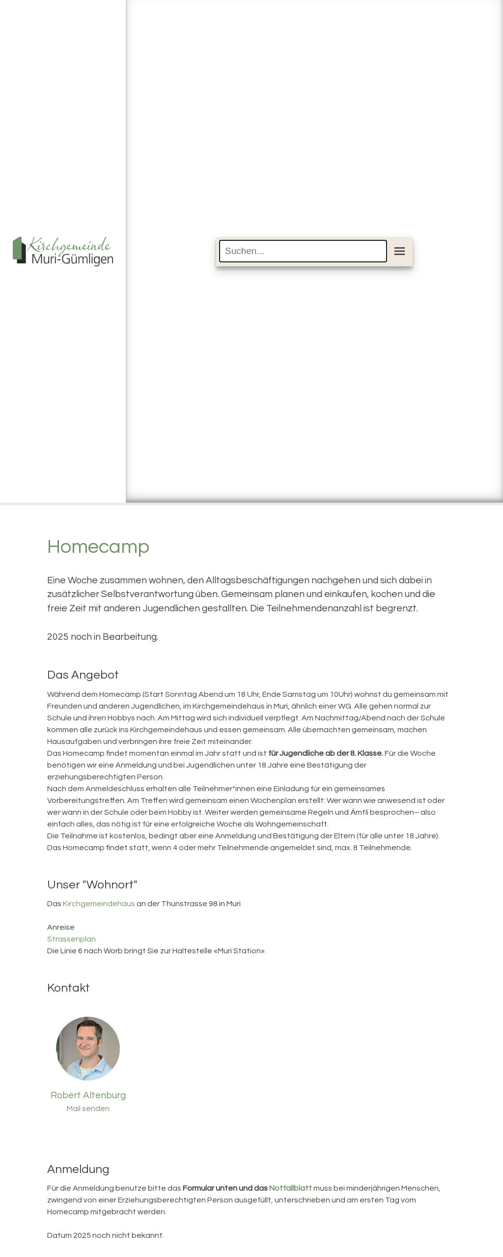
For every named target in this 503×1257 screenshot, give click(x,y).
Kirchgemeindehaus (99, 904)
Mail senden (88, 1109)
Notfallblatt (290, 1188)
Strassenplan (71, 939)
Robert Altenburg (88, 1095)
